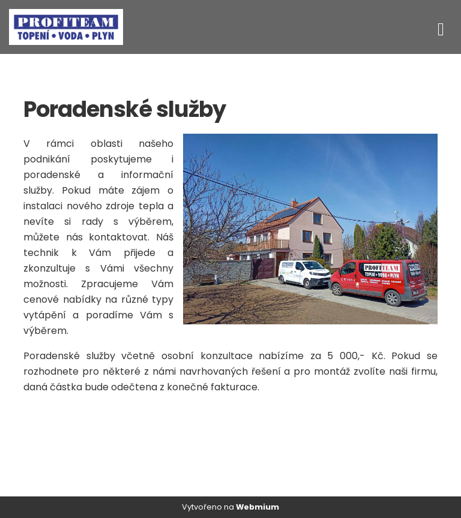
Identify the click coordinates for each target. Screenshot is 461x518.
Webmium (257, 507)
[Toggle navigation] (441, 27)
